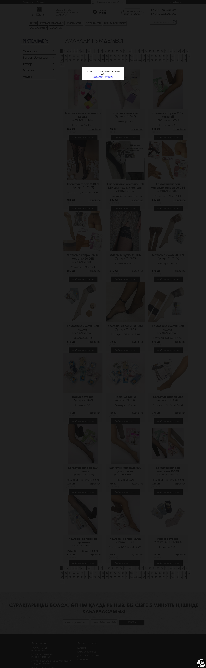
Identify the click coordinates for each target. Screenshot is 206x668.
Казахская (98, 76)
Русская (109, 76)
